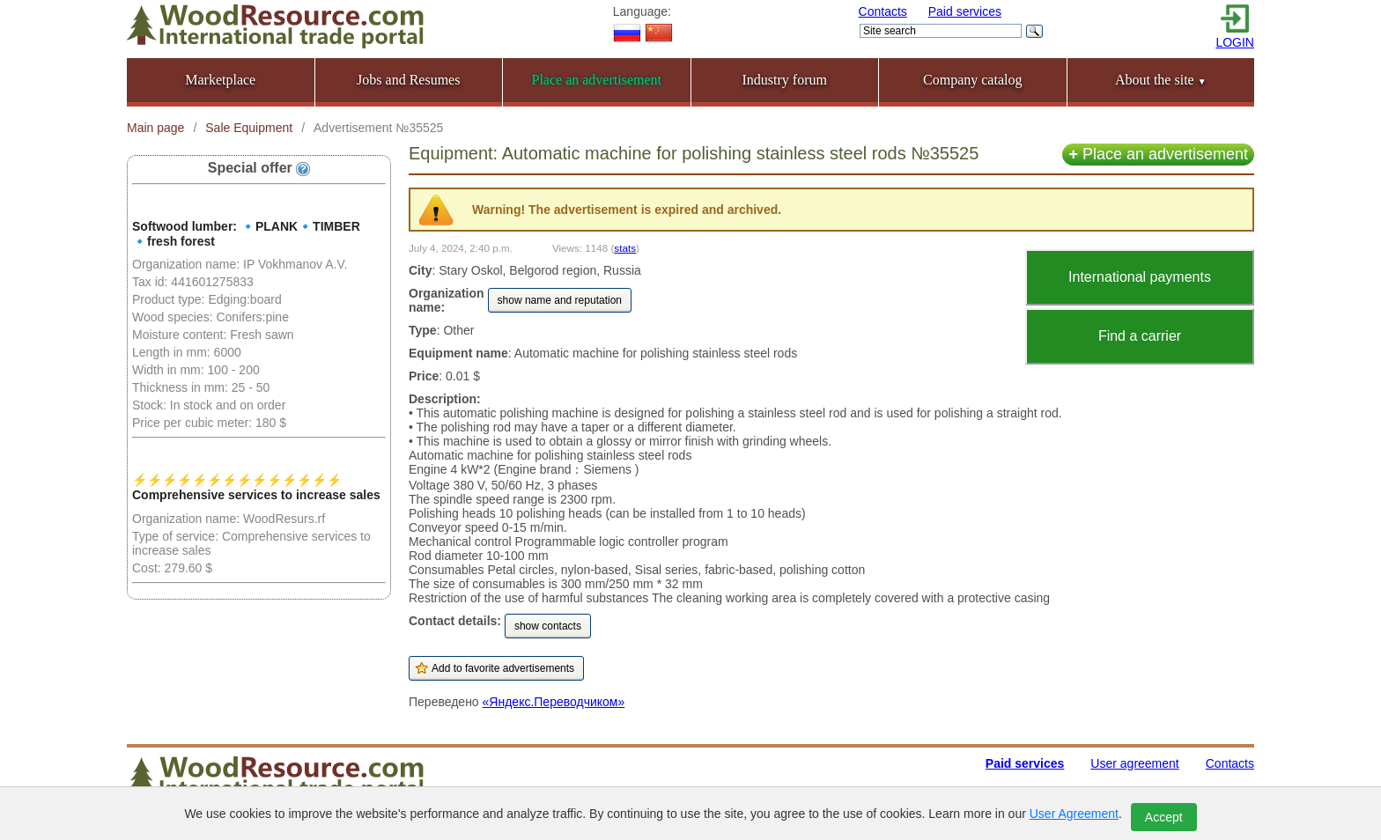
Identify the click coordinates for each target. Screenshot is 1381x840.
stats (625, 248)
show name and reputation (560, 300)
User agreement (1134, 763)
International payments (1139, 276)
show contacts (547, 626)
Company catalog (972, 79)
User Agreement (1074, 814)
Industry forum (784, 79)
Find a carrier (1139, 335)
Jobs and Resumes (408, 79)
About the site (1161, 79)
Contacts (883, 11)
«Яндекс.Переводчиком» (554, 702)
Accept (1164, 817)
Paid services (964, 11)
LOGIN (1234, 42)
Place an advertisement (1158, 154)
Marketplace (220, 79)
